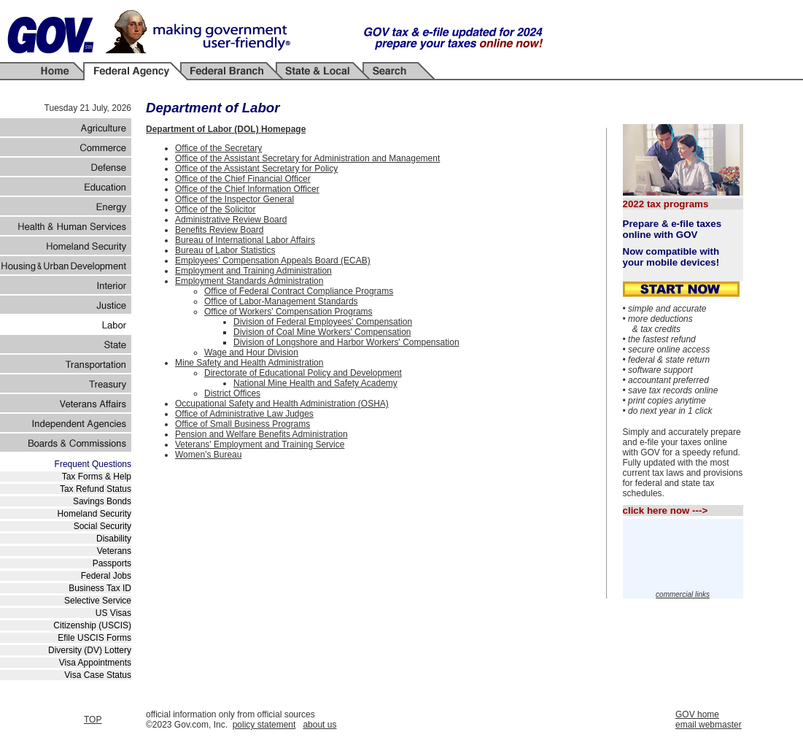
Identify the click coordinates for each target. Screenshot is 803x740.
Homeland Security (94, 514)
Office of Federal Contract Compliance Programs (298, 291)
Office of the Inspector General (234, 199)
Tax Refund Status (95, 489)
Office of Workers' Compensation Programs (288, 312)
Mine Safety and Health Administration (249, 363)
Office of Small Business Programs (242, 424)
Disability (113, 538)
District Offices (232, 393)
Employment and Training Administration (253, 271)
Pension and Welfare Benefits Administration (261, 434)
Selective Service (97, 601)
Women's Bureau (208, 455)
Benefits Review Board (219, 230)
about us (319, 725)
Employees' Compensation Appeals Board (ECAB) (273, 260)
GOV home (697, 714)
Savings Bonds (102, 501)
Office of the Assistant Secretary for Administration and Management (307, 158)
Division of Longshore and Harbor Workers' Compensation (346, 342)
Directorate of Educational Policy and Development (303, 373)
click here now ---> (665, 510)
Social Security (102, 526)
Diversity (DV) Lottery (89, 650)
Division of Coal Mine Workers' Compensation (322, 332)
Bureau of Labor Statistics (225, 250)
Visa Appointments (95, 663)
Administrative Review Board (231, 220)
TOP (92, 719)
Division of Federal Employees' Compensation (322, 322)
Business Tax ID (100, 588)
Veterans (114, 551)
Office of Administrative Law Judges (244, 414)
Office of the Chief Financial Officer (243, 179)
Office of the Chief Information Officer (247, 189)
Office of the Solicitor (215, 209)
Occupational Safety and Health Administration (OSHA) (282, 403)
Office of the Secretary (218, 148)
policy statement (264, 725)
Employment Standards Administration (249, 281)
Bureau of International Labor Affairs (245, 240)
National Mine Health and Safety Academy (315, 383)
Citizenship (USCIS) (92, 625)
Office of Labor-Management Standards (281, 301)
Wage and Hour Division (251, 352)
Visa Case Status (97, 675)
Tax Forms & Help (96, 476)
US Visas (113, 613)
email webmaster (708, 725)
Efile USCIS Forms (94, 638)
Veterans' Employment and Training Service (259, 444)
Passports (112, 563)
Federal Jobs (106, 576)
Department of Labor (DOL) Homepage (226, 129)
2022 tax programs (666, 204)
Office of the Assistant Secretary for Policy (256, 168)
